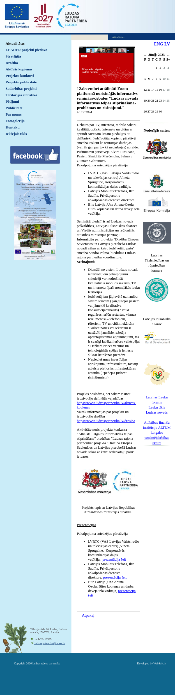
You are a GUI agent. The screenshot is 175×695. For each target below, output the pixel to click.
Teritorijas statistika (21, 95)
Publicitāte (14, 108)
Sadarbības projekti (21, 88)
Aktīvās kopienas (19, 69)
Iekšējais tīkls (16, 134)
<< (145, 55)
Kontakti (13, 127)
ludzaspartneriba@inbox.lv (49, 643)
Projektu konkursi (20, 76)
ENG (158, 44)
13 (149, 89)
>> (168, 55)
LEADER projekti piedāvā (26, 50)
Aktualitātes (15, 43)
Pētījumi (12, 101)
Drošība (12, 63)
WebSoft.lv (159, 663)
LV (167, 44)
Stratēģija (13, 56)
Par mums (14, 114)
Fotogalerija (15, 121)
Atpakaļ (88, 615)
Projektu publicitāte (21, 82)
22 (156, 100)
